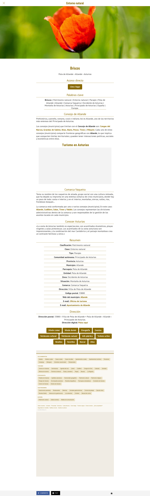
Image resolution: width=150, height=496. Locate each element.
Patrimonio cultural (48, 336)
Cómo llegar (75, 87)
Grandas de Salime (52, 129)
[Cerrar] (4, 3)
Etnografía (85, 330)
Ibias (64, 129)
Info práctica (87, 336)
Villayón (90, 129)
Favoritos (71, 342)
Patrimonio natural (69, 336)
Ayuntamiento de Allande (78, 305)
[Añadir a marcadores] (111, 493)
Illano (69, 129)
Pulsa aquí (83, 322)
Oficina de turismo (78, 301)
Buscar (83, 342)
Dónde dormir (70, 330)
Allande (39, 209)
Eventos (98, 330)
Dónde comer (54, 330)
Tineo (82, 129)
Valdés (70, 209)
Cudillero (48, 209)
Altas (92, 342)
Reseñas (58, 342)
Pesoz (76, 129)
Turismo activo (103, 336)
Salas (55, 209)
